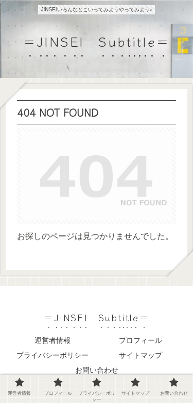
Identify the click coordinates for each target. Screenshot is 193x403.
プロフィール (140, 340)
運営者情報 (52, 340)
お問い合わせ (96, 370)
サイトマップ (140, 355)
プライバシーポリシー (52, 355)
